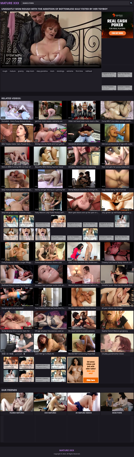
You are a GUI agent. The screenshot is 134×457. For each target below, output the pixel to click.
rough (5, 71)
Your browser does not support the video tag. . (50, 40)
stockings (60, 71)
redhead (88, 71)
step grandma (42, 71)
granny (21, 71)
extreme (70, 71)
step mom (30, 71)
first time (79, 71)
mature (13, 71)
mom (52, 71)
